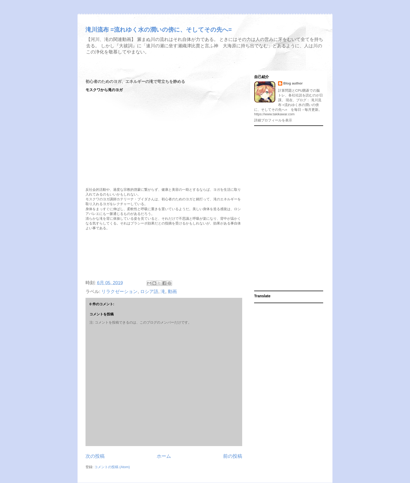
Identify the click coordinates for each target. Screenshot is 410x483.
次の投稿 (95, 456)
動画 (172, 291)
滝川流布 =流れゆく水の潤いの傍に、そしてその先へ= (159, 29)
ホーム (164, 456)
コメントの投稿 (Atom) (112, 467)
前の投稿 (232, 456)
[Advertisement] (164, 256)
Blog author (293, 83)
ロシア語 (149, 291)
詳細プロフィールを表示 (273, 120)
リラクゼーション (119, 291)
